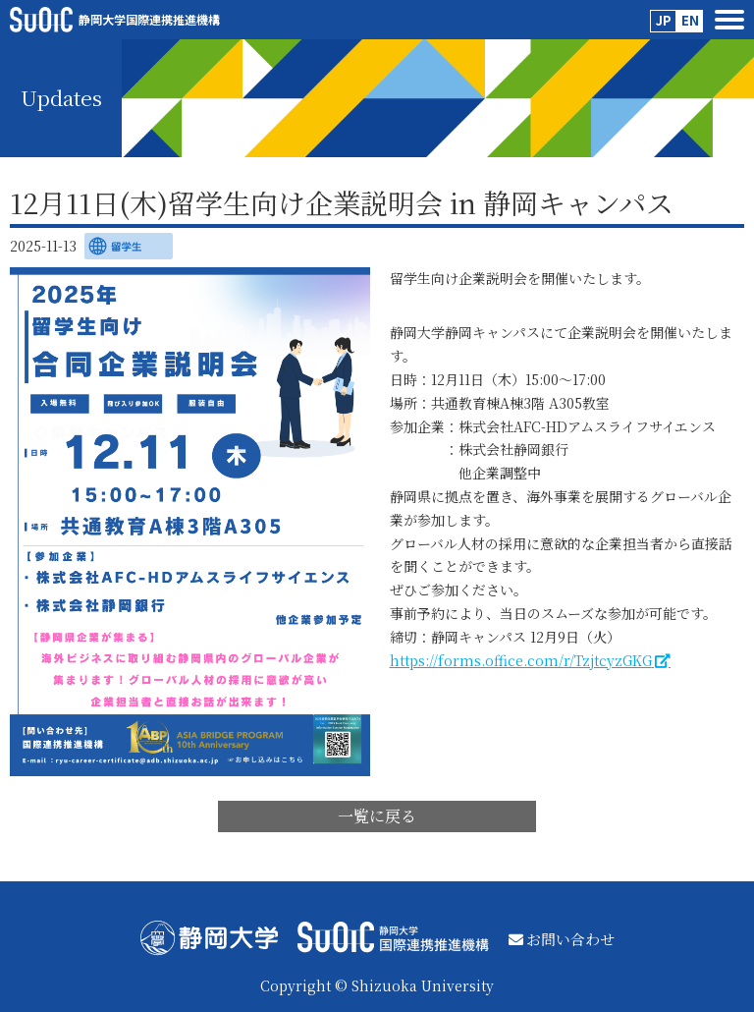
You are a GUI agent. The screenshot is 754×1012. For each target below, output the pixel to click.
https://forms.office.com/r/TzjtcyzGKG (521, 660)
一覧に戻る (377, 816)
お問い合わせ (562, 938)
